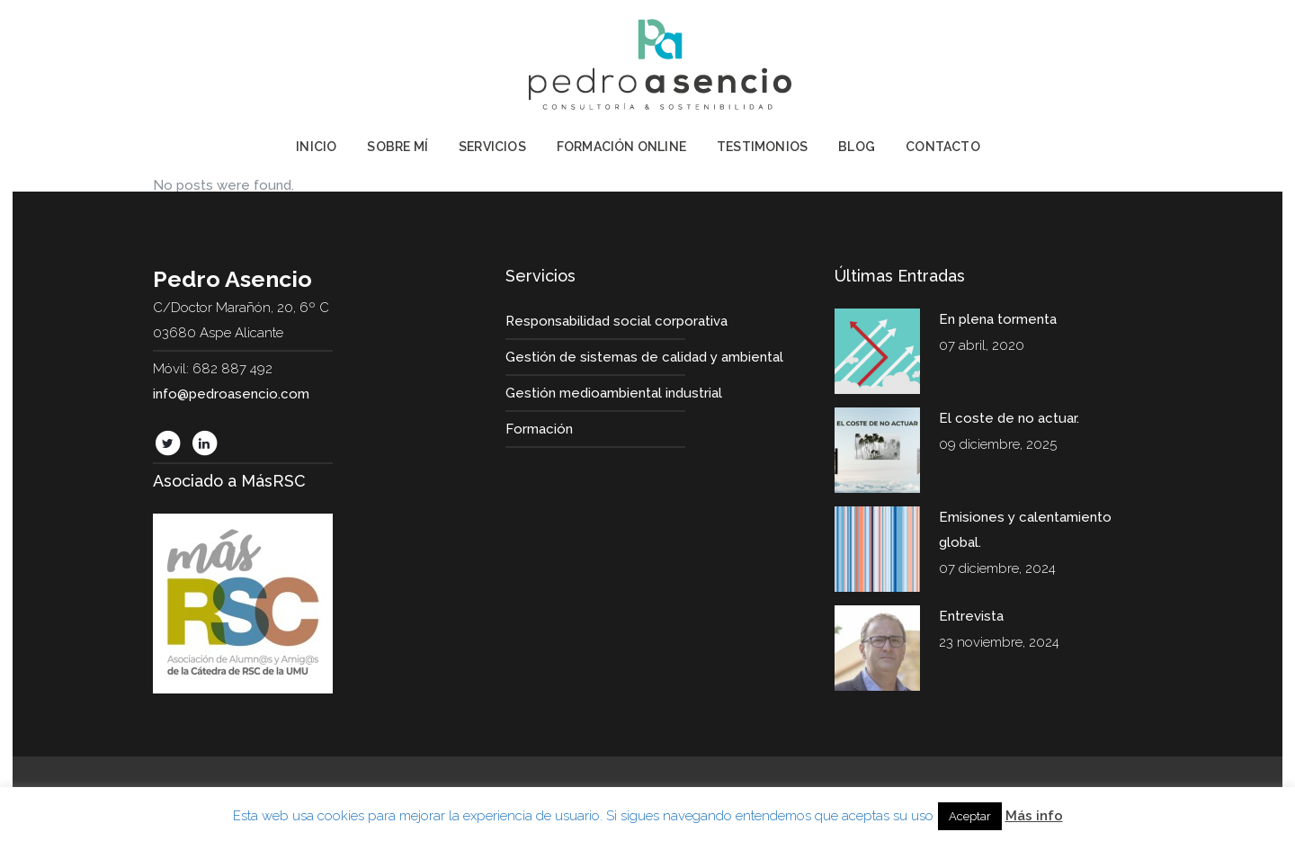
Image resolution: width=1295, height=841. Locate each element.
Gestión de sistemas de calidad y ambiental (644, 357)
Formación (539, 429)
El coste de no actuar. (1009, 418)
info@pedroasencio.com (231, 394)
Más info (1034, 816)
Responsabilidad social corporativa (616, 321)
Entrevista (971, 616)
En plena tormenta (998, 319)
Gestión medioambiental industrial (613, 393)
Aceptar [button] (970, 816)
